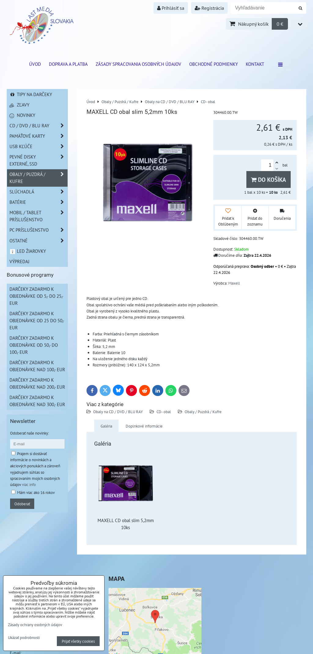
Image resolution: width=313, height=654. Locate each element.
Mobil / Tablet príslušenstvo (38, 216)
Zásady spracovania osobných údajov (138, 64)
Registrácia (209, 8)
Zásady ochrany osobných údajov (35, 624)
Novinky (22, 115)
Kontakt (255, 64)
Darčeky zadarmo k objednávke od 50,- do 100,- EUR (33, 345)
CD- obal (163, 411)
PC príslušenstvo (38, 230)
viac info (29, 484)
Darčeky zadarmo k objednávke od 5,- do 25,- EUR (36, 296)
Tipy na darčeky (30, 94)
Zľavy (19, 105)
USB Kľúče (38, 146)
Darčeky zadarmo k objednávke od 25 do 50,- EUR (36, 320)
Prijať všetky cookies (78, 641)
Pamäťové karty (38, 136)
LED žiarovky (27, 251)
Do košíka (268, 179)
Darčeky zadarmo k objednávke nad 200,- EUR (37, 383)
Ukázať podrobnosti (24, 638)
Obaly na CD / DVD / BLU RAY (118, 411)
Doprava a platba (68, 64)
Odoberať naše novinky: (29, 433)
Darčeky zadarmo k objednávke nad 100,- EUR (37, 365)
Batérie (38, 202)
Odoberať (22, 503)
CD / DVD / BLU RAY (38, 126)
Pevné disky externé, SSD (38, 160)
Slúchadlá (38, 192)
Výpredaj (19, 261)
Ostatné (38, 241)
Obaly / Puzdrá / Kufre (203, 411)
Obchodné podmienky (213, 64)
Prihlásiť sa (170, 8)
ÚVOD (35, 64)
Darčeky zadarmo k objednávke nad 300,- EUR (37, 400)
